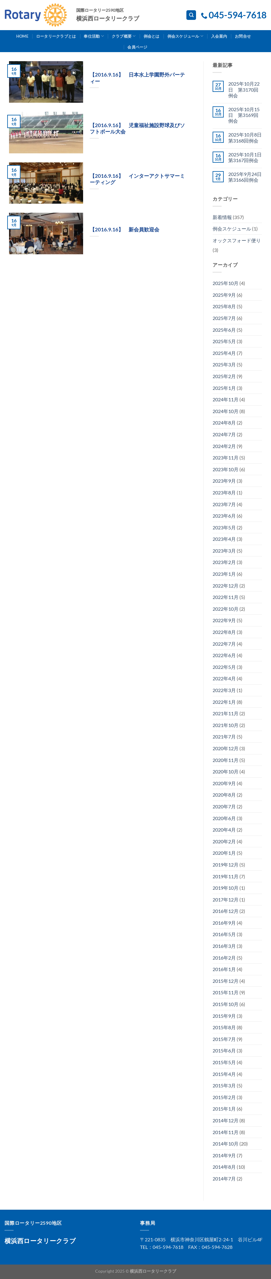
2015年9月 (224, 1016)
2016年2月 (224, 958)
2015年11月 (225, 992)
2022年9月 (224, 620)
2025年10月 (225, 283)
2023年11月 (225, 457)
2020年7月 (224, 806)
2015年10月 (225, 1004)
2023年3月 (224, 550)
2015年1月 (224, 1108)
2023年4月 (224, 539)
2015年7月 (224, 1039)
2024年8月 (224, 422)
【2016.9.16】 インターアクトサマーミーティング (137, 179)
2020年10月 (225, 771)
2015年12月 (225, 981)
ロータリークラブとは (56, 36)
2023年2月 (224, 562)
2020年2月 (224, 841)
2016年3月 (224, 946)
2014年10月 (225, 1143)
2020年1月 (224, 853)
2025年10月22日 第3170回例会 (244, 89)
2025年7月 (224, 318)
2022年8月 (224, 632)
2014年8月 (224, 1167)
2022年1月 (224, 702)
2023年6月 (224, 516)
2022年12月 (225, 585)
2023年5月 (224, 527)
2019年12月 (225, 864)
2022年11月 (225, 597)
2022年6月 (224, 655)
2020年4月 (224, 829)
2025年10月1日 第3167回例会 (245, 157)
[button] (46, 82)
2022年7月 (224, 644)
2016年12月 (225, 911)
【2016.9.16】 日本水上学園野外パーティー (137, 78)
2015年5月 (224, 1062)
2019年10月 (225, 888)
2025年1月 (224, 388)
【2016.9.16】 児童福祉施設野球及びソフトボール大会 (137, 128)
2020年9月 (224, 783)
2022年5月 (224, 667)
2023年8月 (224, 492)
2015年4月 (224, 1074)
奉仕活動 (94, 36)
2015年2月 (224, 1097)
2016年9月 (224, 923)
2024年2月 (224, 446)
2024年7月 (224, 434)
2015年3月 (224, 1085)
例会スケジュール (185, 36)
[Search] (191, 15)
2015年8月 (224, 1027)
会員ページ (137, 47)
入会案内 (219, 36)
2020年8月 (224, 795)
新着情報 (222, 217)
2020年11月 (225, 760)
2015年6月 (224, 1050)
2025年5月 (224, 341)
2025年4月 (224, 353)
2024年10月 (225, 411)
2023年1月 (224, 574)
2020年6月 (224, 818)
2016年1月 (224, 969)
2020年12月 (225, 748)
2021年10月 (225, 725)
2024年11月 (225, 399)
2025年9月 (224, 295)
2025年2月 (224, 376)
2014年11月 (225, 1132)
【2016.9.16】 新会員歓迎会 (124, 230)
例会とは (152, 36)
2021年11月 (225, 713)
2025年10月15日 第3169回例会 (244, 115)
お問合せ (243, 36)
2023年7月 (224, 504)
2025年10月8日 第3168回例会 (245, 137)
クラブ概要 (124, 36)
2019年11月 (225, 876)
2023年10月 (225, 469)
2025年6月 (224, 330)
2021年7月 (224, 736)
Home (22, 36)
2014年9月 (224, 1155)
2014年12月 (225, 1120)
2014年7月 (224, 1178)
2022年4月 (224, 678)
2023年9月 (224, 481)
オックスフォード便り (237, 240)
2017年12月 (225, 899)
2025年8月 (224, 306)
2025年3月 (224, 364)
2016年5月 (224, 934)
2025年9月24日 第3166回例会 (245, 177)
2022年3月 (224, 690)
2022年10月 (225, 609)
